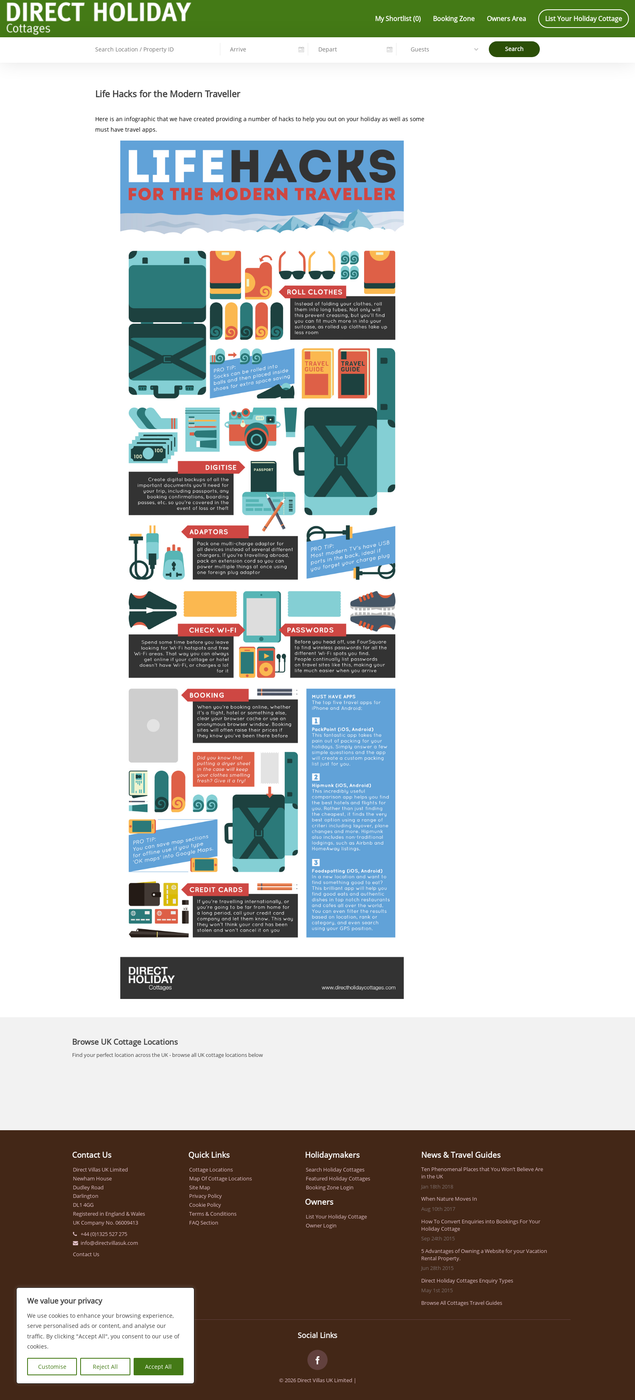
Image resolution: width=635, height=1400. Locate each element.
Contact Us (86, 1254)
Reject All (105, 1366)
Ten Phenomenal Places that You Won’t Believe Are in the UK (482, 1172)
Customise (52, 1366)
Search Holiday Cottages (335, 1169)
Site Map (199, 1187)
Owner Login (321, 1225)
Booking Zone (454, 18)
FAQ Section (203, 1222)
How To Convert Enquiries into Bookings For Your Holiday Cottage (480, 1225)
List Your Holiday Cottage (583, 18)
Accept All (158, 1366)
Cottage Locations (211, 1169)
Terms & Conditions (213, 1213)
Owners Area (506, 18)
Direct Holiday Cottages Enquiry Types (467, 1280)
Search (514, 48)
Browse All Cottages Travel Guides (461, 1302)
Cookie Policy (205, 1204)
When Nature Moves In (449, 1198)
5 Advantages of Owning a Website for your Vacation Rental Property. (484, 1254)
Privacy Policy (205, 1195)
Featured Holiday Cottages (338, 1178)
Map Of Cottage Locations (220, 1178)
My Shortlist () (398, 18)
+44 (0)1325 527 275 (104, 1234)
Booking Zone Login (330, 1187)
